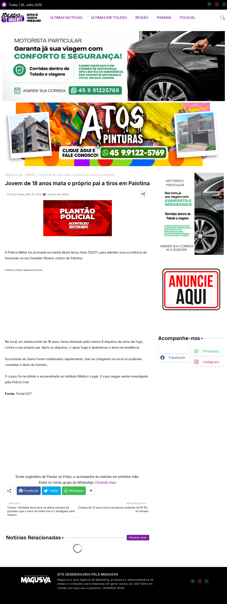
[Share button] (91, 490)
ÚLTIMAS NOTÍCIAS (66, 17)
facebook (177, 357)
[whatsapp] (224, 4)
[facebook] (209, 4)
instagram (211, 362)
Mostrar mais (138, 537)
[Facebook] (29, 490)
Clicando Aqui (105, 482)
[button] (222, 17)
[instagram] (216, 4)
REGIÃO (141, 17)
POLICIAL (187, 17)
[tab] (66, 18)
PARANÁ (164, 17)
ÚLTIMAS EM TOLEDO (109, 17)
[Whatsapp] (74, 490)
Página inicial (14, 174)
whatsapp (211, 351)
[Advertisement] (77, 303)
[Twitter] (51, 490)
